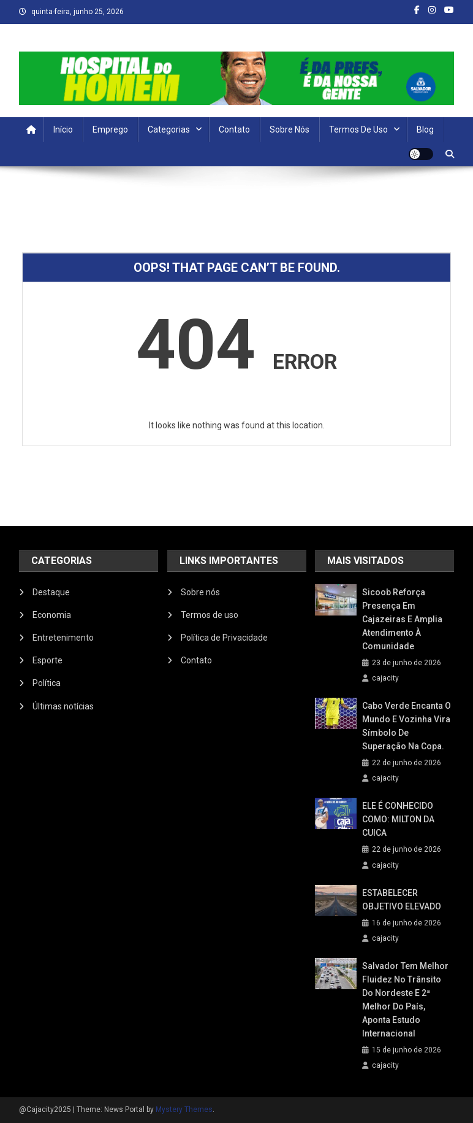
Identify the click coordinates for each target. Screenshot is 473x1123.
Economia (51, 615)
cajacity (385, 678)
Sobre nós (289, 129)
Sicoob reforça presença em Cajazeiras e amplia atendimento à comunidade (402, 619)
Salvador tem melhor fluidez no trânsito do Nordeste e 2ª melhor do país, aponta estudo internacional (405, 999)
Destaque (51, 592)
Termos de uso (358, 129)
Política (46, 683)
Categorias (169, 129)
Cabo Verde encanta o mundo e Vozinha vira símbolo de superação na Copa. (406, 726)
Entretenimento (63, 638)
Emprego (110, 129)
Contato (234, 129)
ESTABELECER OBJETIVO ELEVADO (401, 899)
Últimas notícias (63, 706)
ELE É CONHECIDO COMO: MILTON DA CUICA (398, 819)
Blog (425, 129)
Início (63, 129)
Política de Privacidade (224, 638)
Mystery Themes (184, 1109)
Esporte (47, 660)
